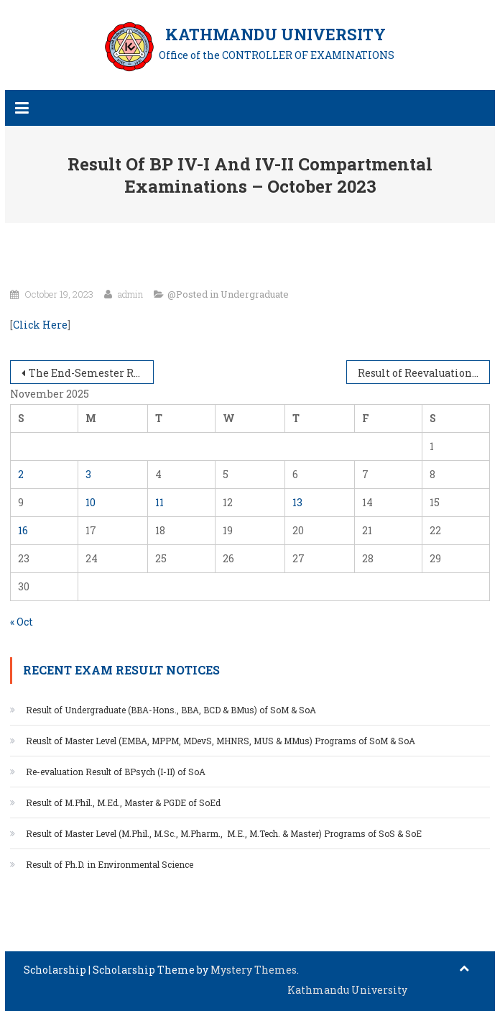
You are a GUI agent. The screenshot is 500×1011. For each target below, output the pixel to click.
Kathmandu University (347, 990)
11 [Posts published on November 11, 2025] (159, 502)
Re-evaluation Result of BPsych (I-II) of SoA (115, 771)
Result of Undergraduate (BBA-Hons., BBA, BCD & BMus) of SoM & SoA (171, 709)
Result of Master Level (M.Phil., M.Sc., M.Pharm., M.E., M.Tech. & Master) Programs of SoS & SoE (224, 833)
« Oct (21, 621)
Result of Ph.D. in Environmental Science (109, 864)
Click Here (40, 324)
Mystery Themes (253, 969)
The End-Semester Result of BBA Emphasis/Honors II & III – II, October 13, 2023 (91, 373)
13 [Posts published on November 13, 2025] (297, 502)
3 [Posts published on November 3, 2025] (88, 474)
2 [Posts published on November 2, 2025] (21, 474)
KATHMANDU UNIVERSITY (275, 34)
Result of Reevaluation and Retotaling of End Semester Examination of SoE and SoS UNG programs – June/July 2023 (424, 373)
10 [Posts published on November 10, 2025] (90, 502)
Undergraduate (255, 294)
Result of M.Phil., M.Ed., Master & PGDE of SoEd (124, 802)
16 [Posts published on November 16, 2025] (23, 530)
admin (130, 294)
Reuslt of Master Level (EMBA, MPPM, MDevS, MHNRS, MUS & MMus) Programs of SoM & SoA (220, 740)
